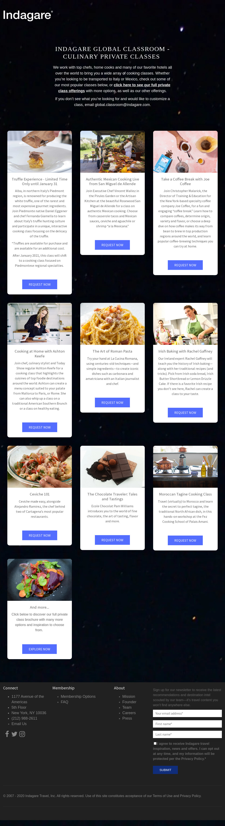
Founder (129, 702)
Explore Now (39, 649)
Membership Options (78, 696)
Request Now (40, 284)
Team (127, 707)
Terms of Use (162, 796)
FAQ (64, 702)
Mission (128, 696)
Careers (129, 713)
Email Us (19, 724)
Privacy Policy (190, 796)
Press (127, 718)
